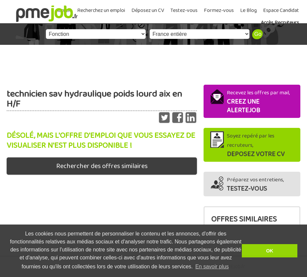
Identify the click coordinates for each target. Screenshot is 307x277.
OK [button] (269, 250)
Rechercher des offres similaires (102, 166)
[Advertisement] (153, 63)
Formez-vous (219, 10)
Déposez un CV (147, 10)
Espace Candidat (281, 10)
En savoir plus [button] (212, 266)
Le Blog (248, 10)
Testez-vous (184, 10)
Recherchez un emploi (101, 10)
